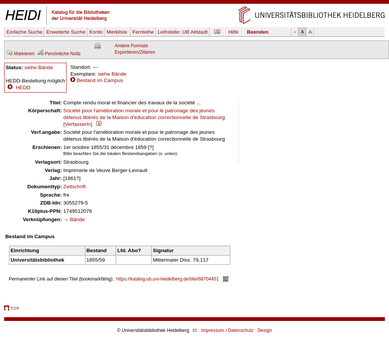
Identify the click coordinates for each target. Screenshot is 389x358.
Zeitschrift (75, 186)
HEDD (18, 87)
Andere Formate (131, 45)
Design (264, 330)
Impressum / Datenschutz (227, 330)
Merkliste (118, 32)
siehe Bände (39, 67)
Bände (77, 219)
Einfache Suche (24, 32)
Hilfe (233, 32)
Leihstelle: (183, 32)
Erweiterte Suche (65, 32)
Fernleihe (143, 32)
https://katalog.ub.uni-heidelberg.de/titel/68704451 (167, 279)
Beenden (257, 32)
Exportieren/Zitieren (135, 52)
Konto (96, 32)
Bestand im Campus (100, 80)
